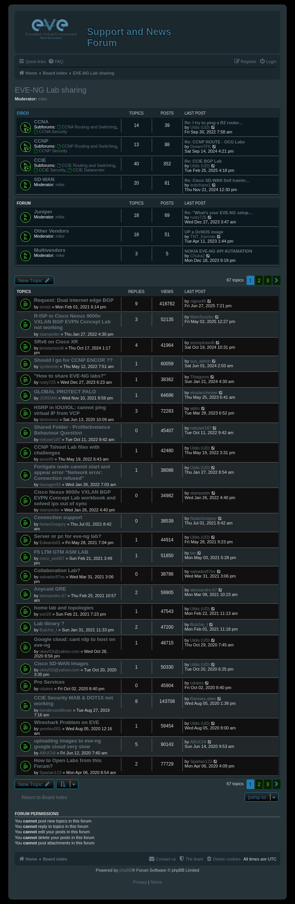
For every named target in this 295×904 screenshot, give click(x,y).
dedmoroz (49, 419)
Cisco (23, 113)
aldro (194, 408)
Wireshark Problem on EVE (66, 722)
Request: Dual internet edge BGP (73, 300)
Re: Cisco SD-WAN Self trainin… (217, 180)
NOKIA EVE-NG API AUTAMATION (218, 251)
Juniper (43, 212)
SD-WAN (44, 179)
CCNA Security (50, 131)
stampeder (50, 334)
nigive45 (198, 301)
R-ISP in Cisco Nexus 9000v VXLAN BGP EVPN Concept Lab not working (72, 321)
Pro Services (49, 682)
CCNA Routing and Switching (87, 127)
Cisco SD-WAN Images (61, 663)
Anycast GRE (50, 589)
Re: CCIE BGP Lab (203, 161)
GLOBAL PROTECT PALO (65, 392)
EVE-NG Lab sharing (50, 90)
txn (193, 553)
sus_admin (200, 361)
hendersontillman (56, 710)
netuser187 (50, 439)
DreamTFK (200, 146)
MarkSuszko (202, 317)
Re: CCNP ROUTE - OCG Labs (215, 142)
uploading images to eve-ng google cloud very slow (67, 743)
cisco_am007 (52, 558)
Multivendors (49, 250)
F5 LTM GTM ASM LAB (61, 552)
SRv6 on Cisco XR (56, 342)
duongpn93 (50, 484)
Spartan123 (50, 772)
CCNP (41, 141)
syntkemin (49, 366)
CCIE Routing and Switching (86, 165)
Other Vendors (51, 231)
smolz (45, 307)
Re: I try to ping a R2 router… (214, 122)
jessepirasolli (52, 348)
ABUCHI (48, 753)
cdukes (46, 688)
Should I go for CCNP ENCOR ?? (73, 360)
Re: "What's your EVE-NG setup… (219, 212)
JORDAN (48, 398)
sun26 (45, 614)
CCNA (41, 122)
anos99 (46, 459)
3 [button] (267, 280)
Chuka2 (197, 255)
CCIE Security (49, 170)
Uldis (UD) (200, 127)
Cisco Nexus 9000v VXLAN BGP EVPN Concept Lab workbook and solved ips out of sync (75, 497)
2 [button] (259, 280)
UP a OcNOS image (204, 232)
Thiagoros (199, 377)
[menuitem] (55, 61)
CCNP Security (50, 150)
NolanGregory (53, 524)
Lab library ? (49, 623)
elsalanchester (203, 392)
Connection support (58, 517)
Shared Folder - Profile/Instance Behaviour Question (72, 430)
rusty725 (198, 217)
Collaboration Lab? (57, 570)
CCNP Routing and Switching (87, 146)
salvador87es (52, 576)
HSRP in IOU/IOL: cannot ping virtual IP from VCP (70, 410)
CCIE (40, 160)
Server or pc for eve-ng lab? (67, 536)
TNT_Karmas (202, 236)
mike (42, 99)
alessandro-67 (53, 595)
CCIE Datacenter (86, 170)
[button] (276, 280)
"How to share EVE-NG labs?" (70, 376)
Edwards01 (50, 542)
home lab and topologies (63, 608)
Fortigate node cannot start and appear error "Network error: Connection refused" (72, 472)
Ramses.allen (203, 698)
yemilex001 (50, 728)
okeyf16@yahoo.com (60, 651)
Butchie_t (48, 630)
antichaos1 (200, 185)
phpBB (125, 870)
